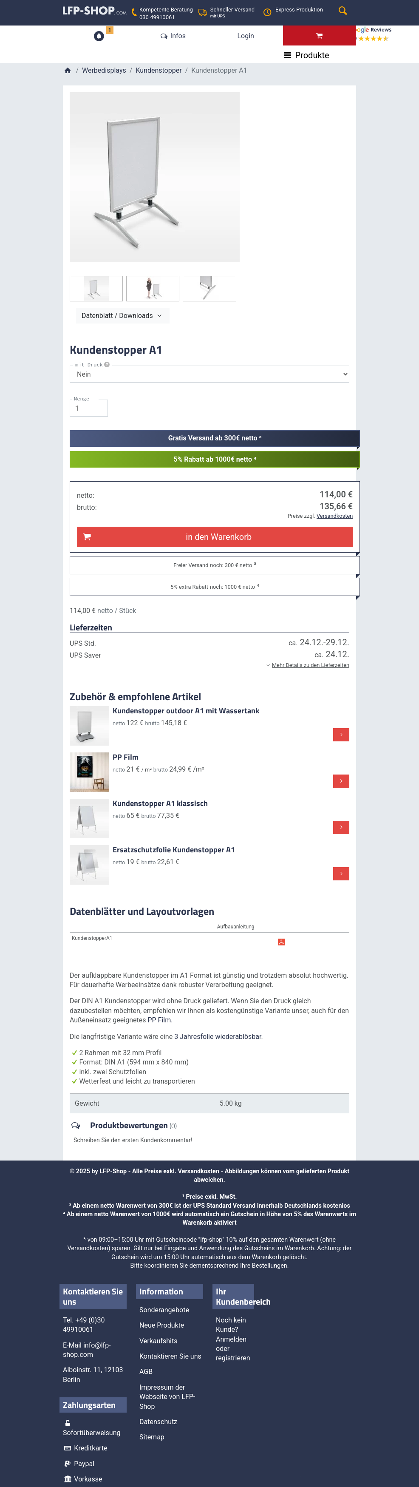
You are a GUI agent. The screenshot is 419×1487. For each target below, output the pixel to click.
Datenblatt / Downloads (123, 315)
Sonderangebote (164, 1309)
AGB (146, 1372)
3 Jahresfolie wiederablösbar (217, 1036)
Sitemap (151, 1437)
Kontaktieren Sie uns (170, 1356)
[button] (209, 665)
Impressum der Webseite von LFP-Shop (167, 1396)
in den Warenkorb (166, 536)
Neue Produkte (161, 1325)
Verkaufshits (158, 1341)
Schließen (143, 281)
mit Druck (93, 364)
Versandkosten (198, 1171)
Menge (81, 398)
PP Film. (160, 1020)
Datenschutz (158, 1421)
